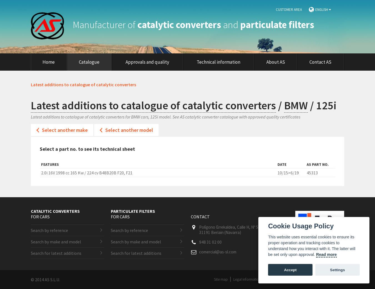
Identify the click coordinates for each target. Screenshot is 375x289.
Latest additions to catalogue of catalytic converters (153, 105)
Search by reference (49, 230)
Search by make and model (56, 241)
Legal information (247, 279)
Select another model (129, 130)
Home (48, 62)
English (323, 9)
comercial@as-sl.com (217, 252)
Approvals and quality (147, 62)
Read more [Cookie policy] (326, 254)
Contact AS (320, 62)
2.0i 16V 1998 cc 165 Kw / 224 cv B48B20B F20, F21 (86, 173)
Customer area (289, 9)
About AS (275, 62)
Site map (221, 279)
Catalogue (89, 62)
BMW (296, 105)
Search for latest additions (56, 253)
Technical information (218, 62)
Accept (290, 270)
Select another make (65, 130)
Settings (337, 270)
